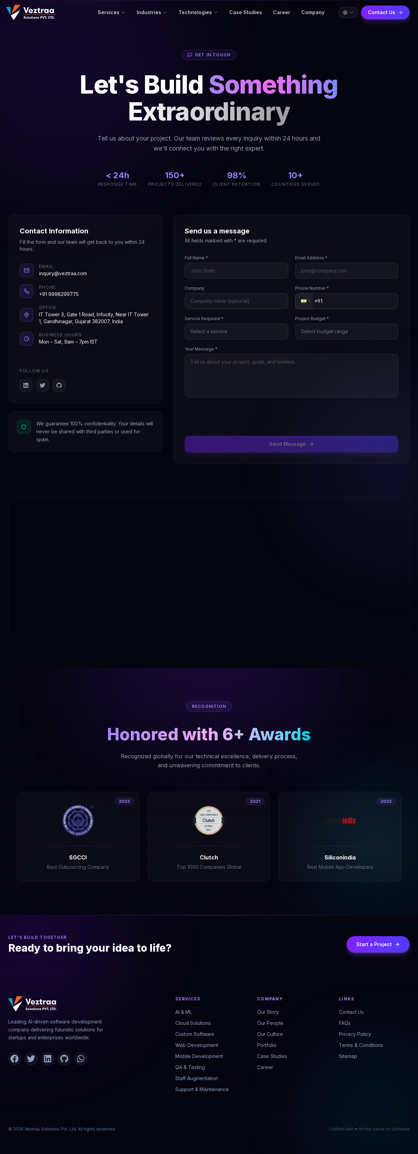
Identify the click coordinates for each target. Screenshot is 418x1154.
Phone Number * (312, 288)
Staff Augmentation (196, 1078)
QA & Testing (190, 1067)
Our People (270, 1023)
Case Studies (245, 12)
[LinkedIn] (26, 385)
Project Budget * (312, 318)
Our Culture (270, 1034)
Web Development (196, 1045)
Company (312, 12)
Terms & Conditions (361, 1045)
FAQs (345, 1023)
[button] (304, 301)
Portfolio (266, 1045)
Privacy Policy (355, 1034)
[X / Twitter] (42, 385)
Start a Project (378, 944)
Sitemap (348, 1056)
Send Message (291, 444)
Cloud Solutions (193, 1023)
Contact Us (385, 12)
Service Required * (204, 318)
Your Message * (201, 349)
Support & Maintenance (202, 1089)
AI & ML (183, 1012)
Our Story (268, 1012)
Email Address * (311, 257)
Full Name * (196, 257)
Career (281, 12)
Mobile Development (199, 1056)
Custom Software (194, 1034)
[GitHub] (59, 385)
